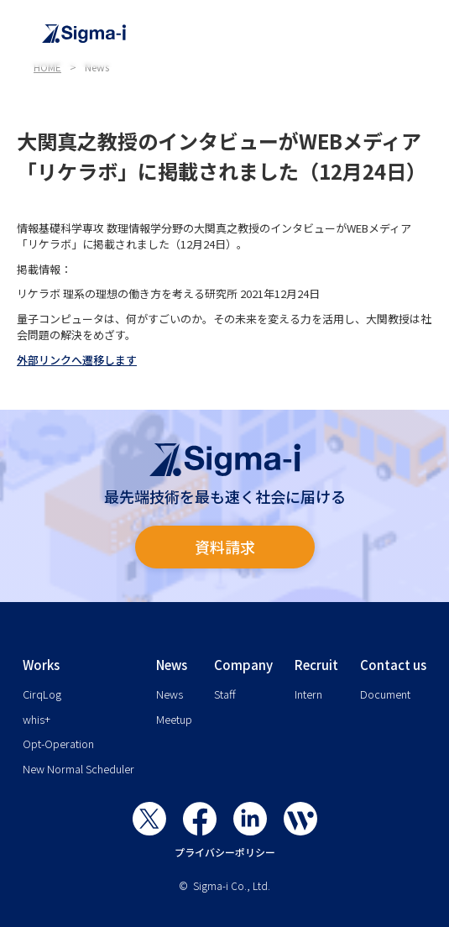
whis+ (36, 719)
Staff (225, 694)
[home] (233, 33)
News (169, 694)
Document (385, 694)
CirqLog (42, 694)
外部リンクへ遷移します (77, 360)
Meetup (174, 719)
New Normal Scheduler (78, 769)
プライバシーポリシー (225, 852)
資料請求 (225, 547)
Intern (308, 694)
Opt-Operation (58, 744)
